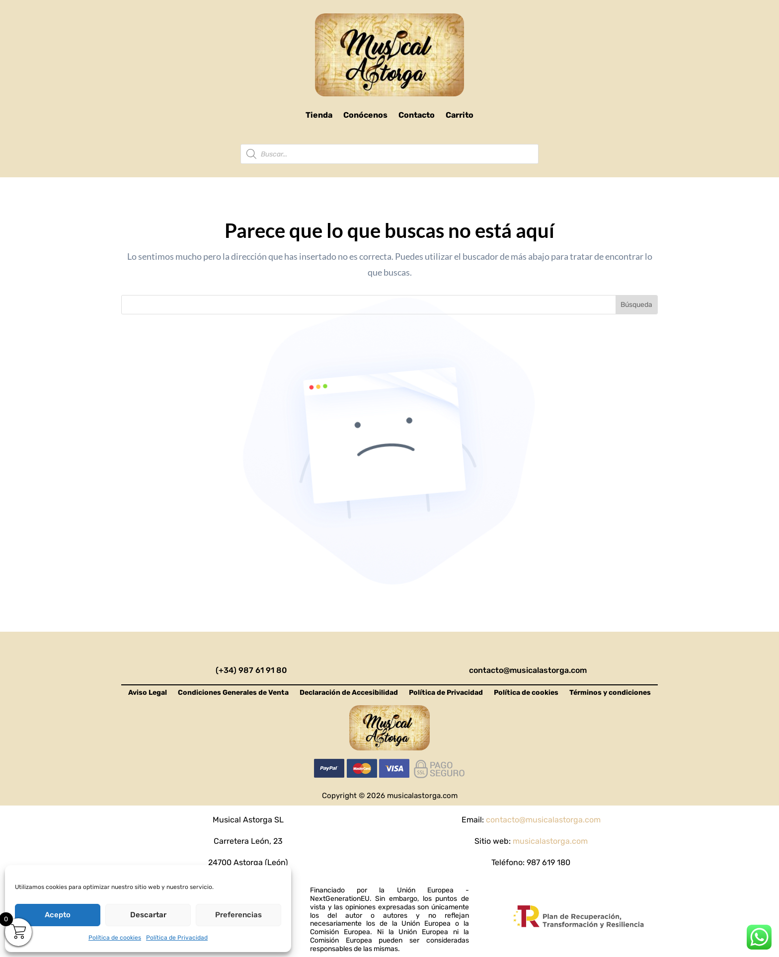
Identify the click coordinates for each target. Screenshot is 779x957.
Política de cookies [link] (114, 937)
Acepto (58, 914)
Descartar (148, 914)
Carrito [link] (459, 115)
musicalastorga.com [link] (550, 841)
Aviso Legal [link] (147, 693)
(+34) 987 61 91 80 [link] (251, 670)
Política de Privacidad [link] (177, 937)
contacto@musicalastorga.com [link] (528, 670)
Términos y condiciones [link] (610, 693)
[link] (389, 54)
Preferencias (238, 914)
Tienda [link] (319, 115)
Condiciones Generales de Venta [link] (233, 693)
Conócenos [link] (365, 115)
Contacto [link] (416, 115)
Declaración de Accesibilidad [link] (349, 693)
